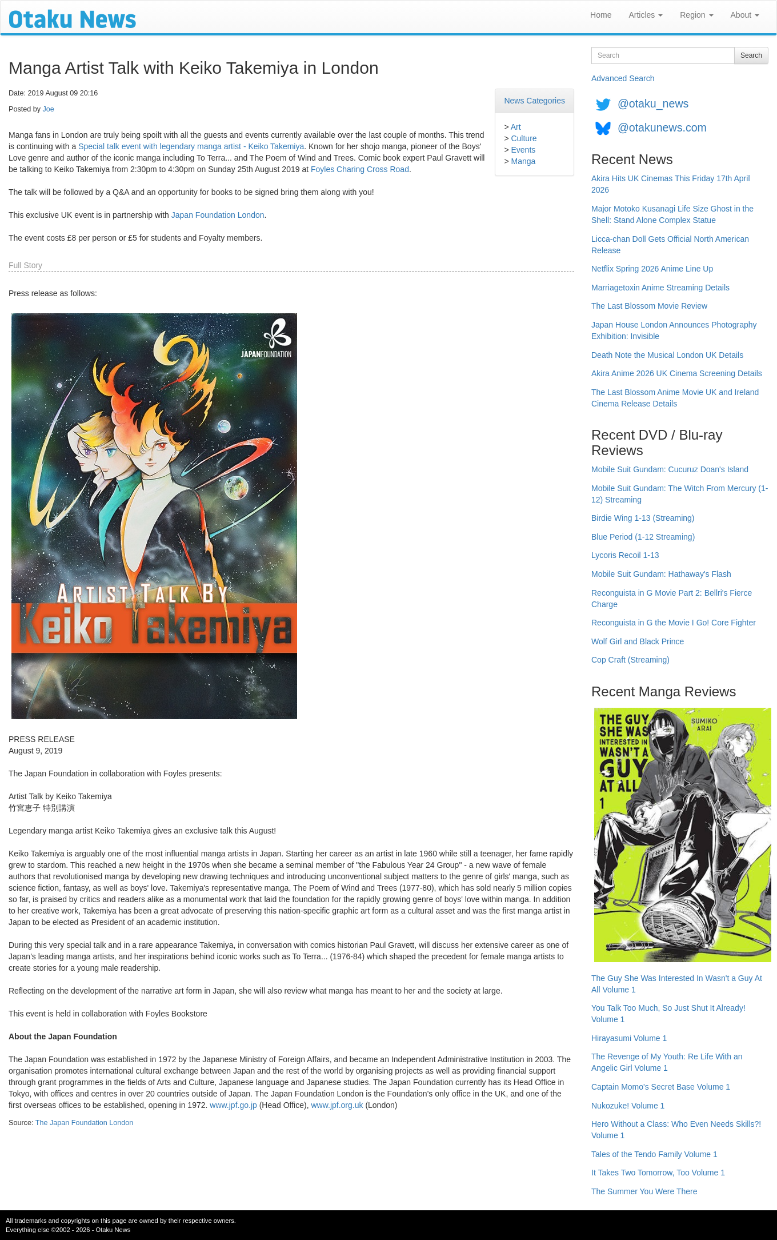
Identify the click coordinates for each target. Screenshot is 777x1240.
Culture (523, 138)
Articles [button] (645, 14)
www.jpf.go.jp (233, 1105)
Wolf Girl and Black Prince (637, 641)
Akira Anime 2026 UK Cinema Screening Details (676, 373)
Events (523, 149)
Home (600, 14)
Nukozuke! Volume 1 (627, 1105)
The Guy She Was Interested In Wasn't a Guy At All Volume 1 (676, 984)
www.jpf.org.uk (337, 1105)
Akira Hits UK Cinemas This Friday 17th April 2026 (670, 184)
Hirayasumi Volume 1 (629, 1038)
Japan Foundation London (218, 215)
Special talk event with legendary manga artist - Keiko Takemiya (191, 146)
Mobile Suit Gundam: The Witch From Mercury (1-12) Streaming (679, 494)
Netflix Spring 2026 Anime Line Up (652, 268)
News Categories (534, 100)
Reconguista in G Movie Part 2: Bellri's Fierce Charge (671, 598)
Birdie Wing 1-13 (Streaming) (643, 518)
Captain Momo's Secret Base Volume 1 (660, 1086)
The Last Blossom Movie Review (649, 305)
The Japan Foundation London (84, 1123)
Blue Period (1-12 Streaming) (643, 536)
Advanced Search (623, 78)
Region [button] (696, 14)
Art (516, 126)
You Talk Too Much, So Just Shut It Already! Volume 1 (668, 1013)
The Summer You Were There (644, 1191)
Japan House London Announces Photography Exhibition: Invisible (674, 330)
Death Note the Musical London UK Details (667, 355)
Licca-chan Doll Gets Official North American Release (670, 244)
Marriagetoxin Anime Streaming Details (660, 287)
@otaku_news (653, 103)
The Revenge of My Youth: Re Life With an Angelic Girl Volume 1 (667, 1062)
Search (751, 55)
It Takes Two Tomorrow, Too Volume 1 (658, 1172)
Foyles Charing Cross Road (360, 169)
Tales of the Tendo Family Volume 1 (654, 1154)
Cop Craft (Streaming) (630, 659)
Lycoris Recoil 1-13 (625, 555)
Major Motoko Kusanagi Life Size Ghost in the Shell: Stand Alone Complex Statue (672, 214)
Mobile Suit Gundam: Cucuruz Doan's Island (669, 469)
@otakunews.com (662, 127)
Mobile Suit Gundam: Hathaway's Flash (661, 574)
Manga (523, 161)
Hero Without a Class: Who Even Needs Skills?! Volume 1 (676, 1129)
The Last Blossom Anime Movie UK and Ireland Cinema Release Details (675, 398)
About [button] (745, 14)
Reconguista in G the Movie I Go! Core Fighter (673, 622)
